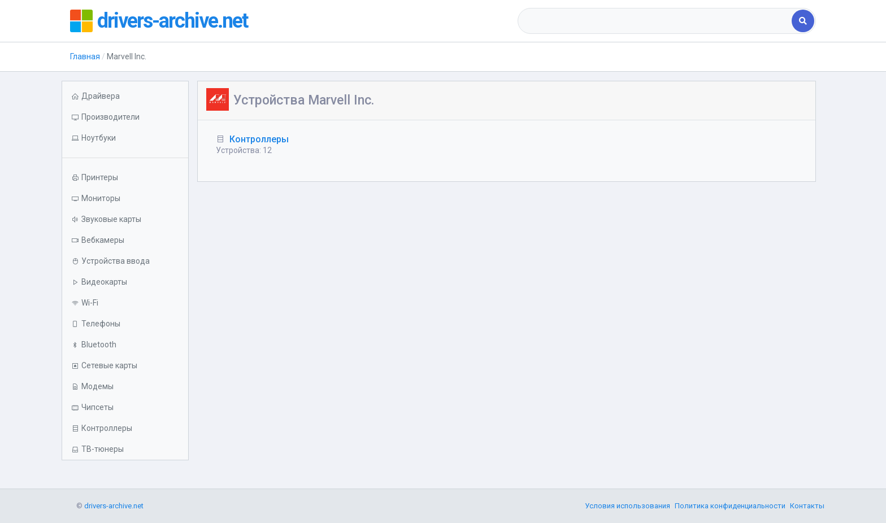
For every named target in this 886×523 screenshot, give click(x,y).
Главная (85, 56)
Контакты (807, 506)
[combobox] (655, 21)
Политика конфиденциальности (730, 506)
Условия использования (627, 506)
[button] (125, 138)
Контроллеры (259, 139)
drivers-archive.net (172, 21)
